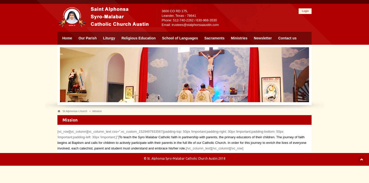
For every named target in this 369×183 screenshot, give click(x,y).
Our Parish (88, 38)
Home (67, 38)
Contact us (287, 38)
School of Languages (180, 38)
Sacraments (214, 38)
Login (305, 10)
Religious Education (138, 38)
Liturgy (109, 38)
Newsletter (263, 38)
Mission (97, 111)
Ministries (239, 38)
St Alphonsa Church (75, 111)
